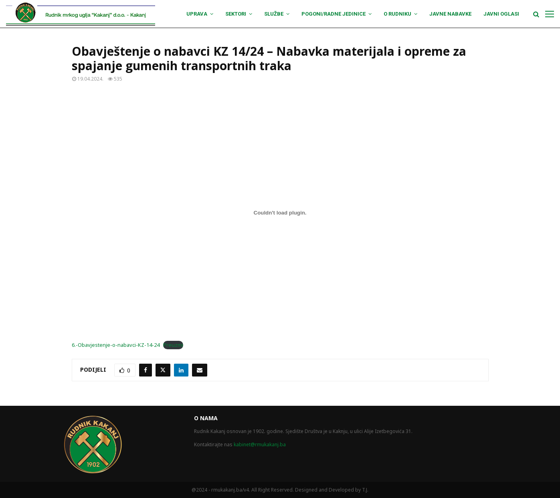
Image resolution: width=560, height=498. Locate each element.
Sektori (235, 14)
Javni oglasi (501, 14)
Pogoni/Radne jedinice (333, 14)
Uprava (196, 14)
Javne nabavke (450, 14)
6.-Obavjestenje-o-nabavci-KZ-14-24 (116, 344)
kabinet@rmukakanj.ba (260, 444)
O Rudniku (397, 14)
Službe (273, 14)
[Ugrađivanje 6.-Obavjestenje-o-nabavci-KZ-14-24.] (280, 212)
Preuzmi (173, 344)
